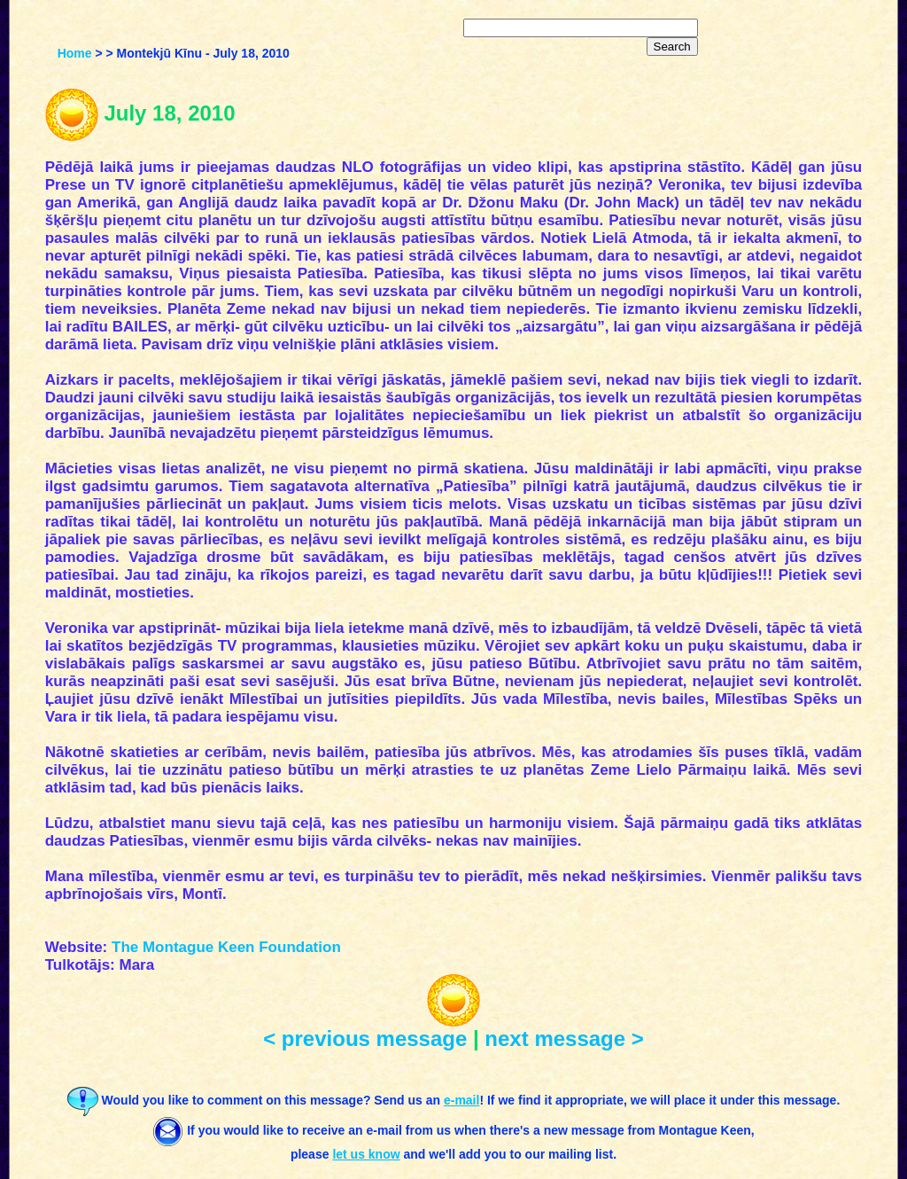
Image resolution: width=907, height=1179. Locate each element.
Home (75, 53)
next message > (564, 1038)
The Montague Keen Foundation (226, 947)
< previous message (365, 1038)
